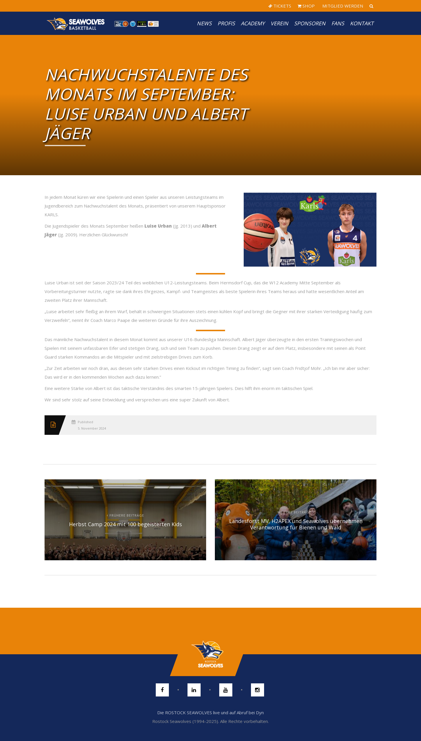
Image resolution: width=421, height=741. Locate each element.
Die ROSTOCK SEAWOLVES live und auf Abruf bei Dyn (210, 712)
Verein (279, 23)
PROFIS (226, 23)
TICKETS (279, 6)
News (204, 23)
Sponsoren (310, 23)
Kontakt (362, 23)
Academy (253, 23)
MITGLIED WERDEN (342, 6)
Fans (337, 23)
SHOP (306, 6)
